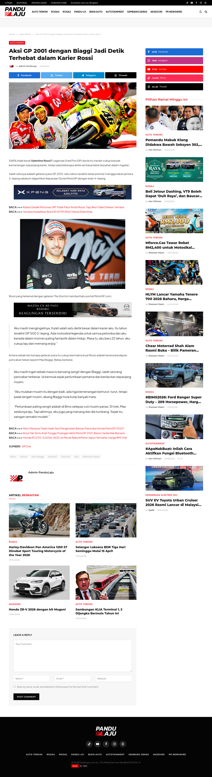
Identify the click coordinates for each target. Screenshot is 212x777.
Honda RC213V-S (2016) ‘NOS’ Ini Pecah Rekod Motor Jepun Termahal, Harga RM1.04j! (76, 437)
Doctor (24, 456)
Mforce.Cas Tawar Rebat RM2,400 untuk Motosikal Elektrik (168, 245)
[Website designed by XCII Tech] (79, 766)
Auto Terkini (40, 11)
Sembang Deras (137, 11)
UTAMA (8, 2)
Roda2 (67, 11)
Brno (13, 456)
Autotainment (115, 11)
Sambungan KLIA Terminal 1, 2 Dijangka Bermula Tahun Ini (99, 611)
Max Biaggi (38, 456)
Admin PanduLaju (28, 66)
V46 (76, 456)
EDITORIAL (22, 2)
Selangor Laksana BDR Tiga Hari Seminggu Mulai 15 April (100, 549)
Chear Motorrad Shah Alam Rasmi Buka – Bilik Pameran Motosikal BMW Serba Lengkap (173, 348)
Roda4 (55, 11)
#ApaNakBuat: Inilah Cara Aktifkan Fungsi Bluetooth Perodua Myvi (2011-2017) (169, 451)
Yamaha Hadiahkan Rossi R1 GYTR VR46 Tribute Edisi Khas (58, 211)
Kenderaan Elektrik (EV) (161, 494)
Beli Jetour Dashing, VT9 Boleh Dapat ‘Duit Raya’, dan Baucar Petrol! (173, 193)
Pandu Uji (80, 11)
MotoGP (52, 456)
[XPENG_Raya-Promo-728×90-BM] (73, 198)
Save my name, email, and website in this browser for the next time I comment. (58, 686)
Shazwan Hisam (156, 252)
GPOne (26, 446)
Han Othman (155, 150)
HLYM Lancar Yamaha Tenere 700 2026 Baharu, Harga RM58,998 (171, 296)
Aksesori (156, 11)
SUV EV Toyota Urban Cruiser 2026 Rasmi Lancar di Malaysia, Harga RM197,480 (173, 502)
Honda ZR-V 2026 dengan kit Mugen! (37, 609)
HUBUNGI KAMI (59, 2)
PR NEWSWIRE (174, 11)
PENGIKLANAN (39, 2)
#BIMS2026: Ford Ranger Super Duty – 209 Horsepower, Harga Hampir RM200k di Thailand (173, 399)
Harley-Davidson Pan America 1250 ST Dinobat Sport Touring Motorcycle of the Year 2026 (38, 551)
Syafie (151, 510)
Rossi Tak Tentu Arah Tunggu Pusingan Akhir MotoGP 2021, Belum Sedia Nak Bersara (75, 433)
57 (180, 458)
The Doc (65, 456)
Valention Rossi (91, 456)
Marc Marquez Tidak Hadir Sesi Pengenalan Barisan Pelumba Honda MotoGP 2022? (75, 428)
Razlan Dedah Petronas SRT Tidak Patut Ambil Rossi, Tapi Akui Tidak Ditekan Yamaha (75, 207)
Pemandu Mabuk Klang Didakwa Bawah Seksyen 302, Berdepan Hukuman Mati (172, 142)
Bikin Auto (96, 11)
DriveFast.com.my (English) (84, 2)
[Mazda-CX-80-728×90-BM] (73, 316)
